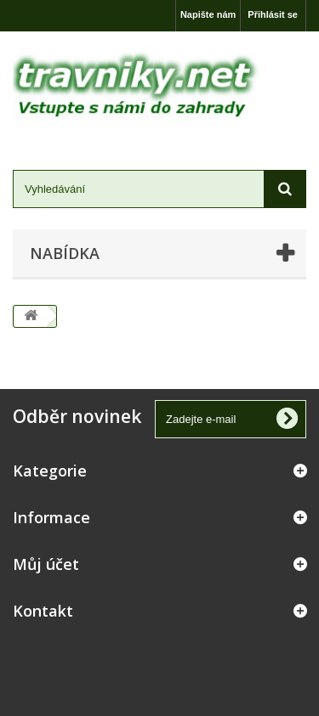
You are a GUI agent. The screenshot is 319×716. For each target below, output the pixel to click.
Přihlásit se (273, 14)
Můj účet (46, 564)
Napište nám (208, 14)
